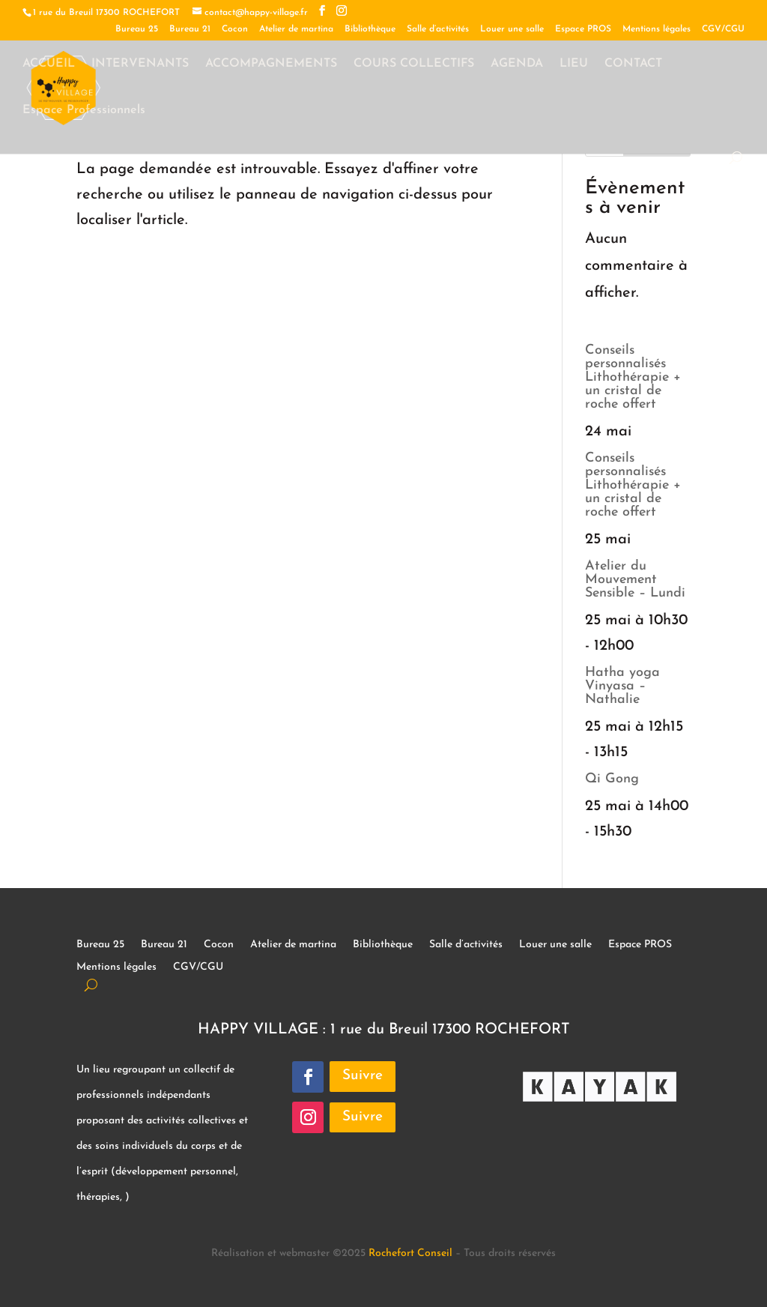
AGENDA (517, 64)
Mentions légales (656, 29)
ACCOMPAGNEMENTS (271, 64)
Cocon (235, 29)
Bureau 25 (136, 29)
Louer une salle (512, 29)
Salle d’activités (438, 29)
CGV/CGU (723, 29)
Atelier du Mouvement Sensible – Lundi (635, 579)
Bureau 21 (189, 29)
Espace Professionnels (83, 110)
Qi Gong (612, 779)
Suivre (362, 1076)
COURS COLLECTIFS (414, 64)
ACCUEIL (48, 64)
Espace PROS (583, 29)
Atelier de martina (296, 29)
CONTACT (633, 64)
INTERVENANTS (140, 64)
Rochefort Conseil (410, 1253)
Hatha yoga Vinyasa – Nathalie (622, 686)
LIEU (574, 64)
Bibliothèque (370, 29)
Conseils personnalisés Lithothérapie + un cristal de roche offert (633, 377)
